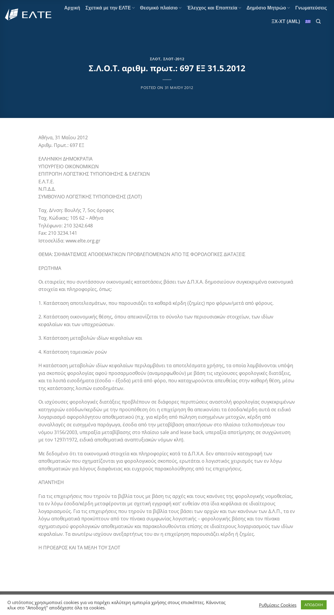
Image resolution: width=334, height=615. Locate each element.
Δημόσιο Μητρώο (268, 8)
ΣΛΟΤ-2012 (173, 59)
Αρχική (72, 7)
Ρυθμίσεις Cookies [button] (277, 605)
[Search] (318, 21)
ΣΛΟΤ (155, 59)
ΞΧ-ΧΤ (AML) (286, 21)
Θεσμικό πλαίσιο (161, 8)
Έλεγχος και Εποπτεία (214, 8)
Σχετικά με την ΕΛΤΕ (109, 8)
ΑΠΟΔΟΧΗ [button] (313, 604)
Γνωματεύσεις (311, 7)
